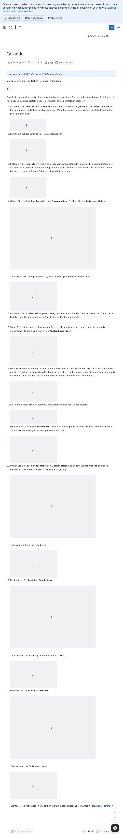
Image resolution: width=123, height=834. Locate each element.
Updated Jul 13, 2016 (98, 35)
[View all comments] (115, 812)
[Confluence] (15, 27)
